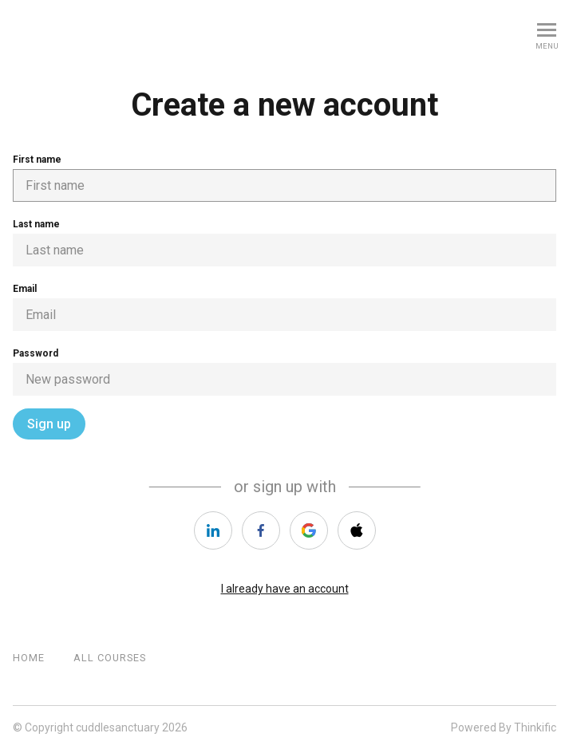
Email (284, 307)
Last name (284, 242)
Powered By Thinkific (503, 727)
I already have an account (285, 588)
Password (284, 372)
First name (284, 178)
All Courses (109, 658)
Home (29, 658)
